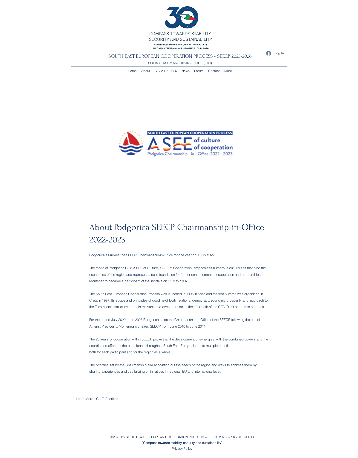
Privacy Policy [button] (182, 448)
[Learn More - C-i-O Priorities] (97, 399)
